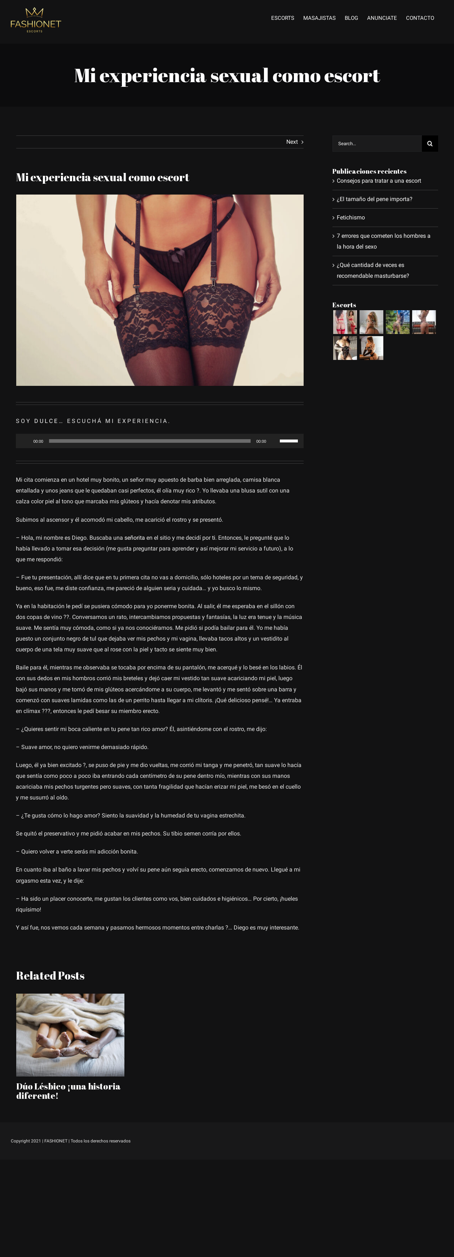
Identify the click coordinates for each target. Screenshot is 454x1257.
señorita (134, 537)
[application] (160, 441)
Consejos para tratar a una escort (379, 180)
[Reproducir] (25, 441)
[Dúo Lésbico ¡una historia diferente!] (70, 1034)
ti (213, 537)
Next (292, 141)
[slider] (150, 441)
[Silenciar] (274, 441)
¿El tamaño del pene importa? (375, 199)
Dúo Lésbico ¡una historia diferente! (68, 1090)
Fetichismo (351, 217)
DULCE (46, 421)
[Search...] (377, 143)
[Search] (430, 143)
